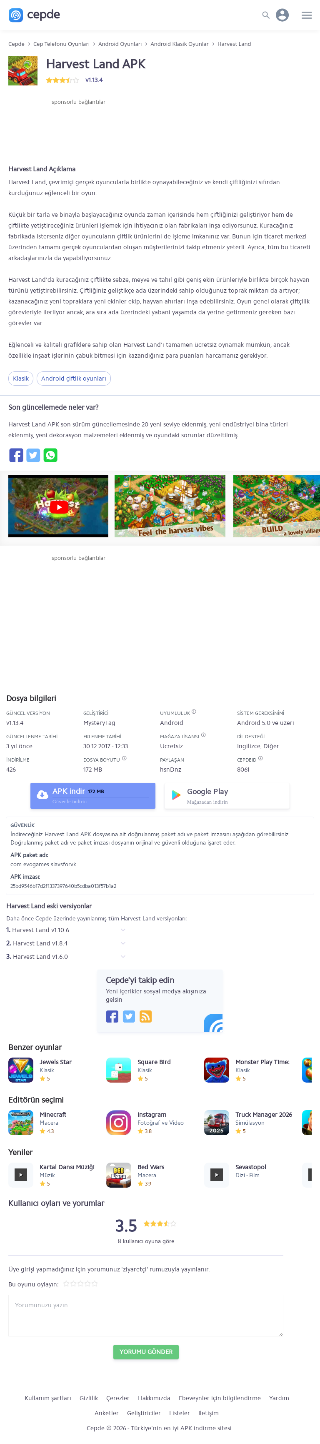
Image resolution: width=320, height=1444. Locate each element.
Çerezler (118, 1398)
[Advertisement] (78, 131)
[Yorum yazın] (145, 1315)
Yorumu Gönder (146, 1352)
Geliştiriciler (144, 1413)
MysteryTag (99, 723)
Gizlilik (89, 1398)
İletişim (208, 1413)
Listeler (179, 1413)
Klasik (21, 378)
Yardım (279, 1398)
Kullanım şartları (48, 1398)
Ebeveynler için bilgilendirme (220, 1398)
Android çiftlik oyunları (73, 378)
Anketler (107, 1413)
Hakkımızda (154, 1398)
